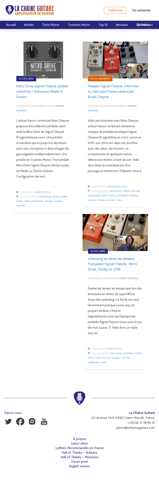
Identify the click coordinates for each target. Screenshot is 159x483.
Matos (39, 192)
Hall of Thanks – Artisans (79, 452)
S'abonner (115, 10)
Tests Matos (50, 25)
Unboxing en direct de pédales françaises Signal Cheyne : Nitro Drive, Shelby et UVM (112, 264)
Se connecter (141, 10)
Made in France (124, 353)
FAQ (112, 353)
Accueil (11, 25)
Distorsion (44, 196)
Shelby (92, 200)
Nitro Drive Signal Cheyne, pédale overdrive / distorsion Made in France (42, 91)
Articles (29, 25)
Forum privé (79, 462)
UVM (118, 200)
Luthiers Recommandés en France (79, 448)
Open (27, 201)
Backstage (116, 191)
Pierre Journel (128, 278)
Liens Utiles (79, 443)
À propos (79, 439)
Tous (47, 192)
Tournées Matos (79, 25)
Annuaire (122, 25)
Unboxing (94, 362)
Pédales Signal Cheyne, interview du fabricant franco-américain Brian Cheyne (113, 91)
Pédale (49, 201)
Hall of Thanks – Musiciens (79, 457)
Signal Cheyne (106, 200)
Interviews (114, 186)
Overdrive (37, 201)
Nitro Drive (108, 195)
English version (79, 466)
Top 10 (103, 25)
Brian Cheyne (132, 191)
